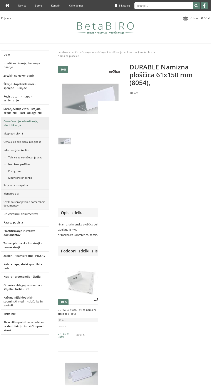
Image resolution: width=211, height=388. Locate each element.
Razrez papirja (13, 222)
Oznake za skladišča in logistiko (22, 142)
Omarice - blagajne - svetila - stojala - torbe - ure (22, 287)
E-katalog (122, 5)
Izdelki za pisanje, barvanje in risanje (23, 65)
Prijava (6, 18)
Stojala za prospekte (15, 185)
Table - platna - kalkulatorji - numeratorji (22, 245)
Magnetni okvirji (13, 133)
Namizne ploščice (19, 164)
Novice (22, 5)
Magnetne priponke (20, 178)
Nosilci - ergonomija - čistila (22, 277)
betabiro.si (64, 52)
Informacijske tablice (16, 150)
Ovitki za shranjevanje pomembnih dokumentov (24, 203)
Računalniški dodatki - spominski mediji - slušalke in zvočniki (23, 301)
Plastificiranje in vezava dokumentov (19, 233)
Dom (6, 55)
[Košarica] (196, 18)
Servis (38, 5)
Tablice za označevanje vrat (25, 157)
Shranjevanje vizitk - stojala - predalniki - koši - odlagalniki (22, 111)
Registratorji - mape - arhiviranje (17, 98)
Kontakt (55, 5)
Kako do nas (76, 5)
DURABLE (204, 158)
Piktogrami (14, 171)
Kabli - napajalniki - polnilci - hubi (22, 266)
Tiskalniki (9, 314)
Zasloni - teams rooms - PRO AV (24, 256)
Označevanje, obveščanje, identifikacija (20, 123)
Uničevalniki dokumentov (20, 214)
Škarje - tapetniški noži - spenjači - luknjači (19, 86)
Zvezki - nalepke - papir (18, 75)
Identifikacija (11, 193)
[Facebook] (204, 5)
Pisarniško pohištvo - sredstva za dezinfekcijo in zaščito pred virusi (23, 326)
